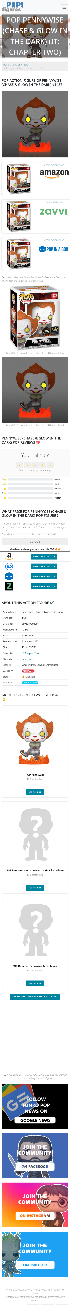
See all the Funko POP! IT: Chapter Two (35, 996)
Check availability (44, 556)
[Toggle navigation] (64, 7)
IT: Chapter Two (30, 653)
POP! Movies (28, 671)
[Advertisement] (34, 1037)
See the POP (35, 792)
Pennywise (27, 659)
